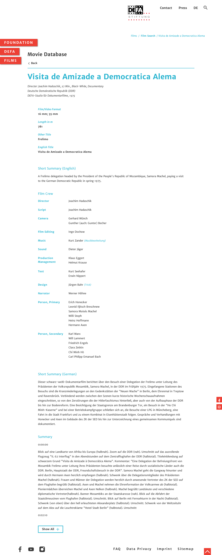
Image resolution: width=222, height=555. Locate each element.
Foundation (18, 42)
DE (196, 8)
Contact (166, 8)
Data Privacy (139, 549)
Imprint (164, 549)
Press (183, 8)
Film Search (148, 35)
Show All (48, 529)
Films (10, 60)
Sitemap (186, 549)
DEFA (9, 51)
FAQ (117, 549)
